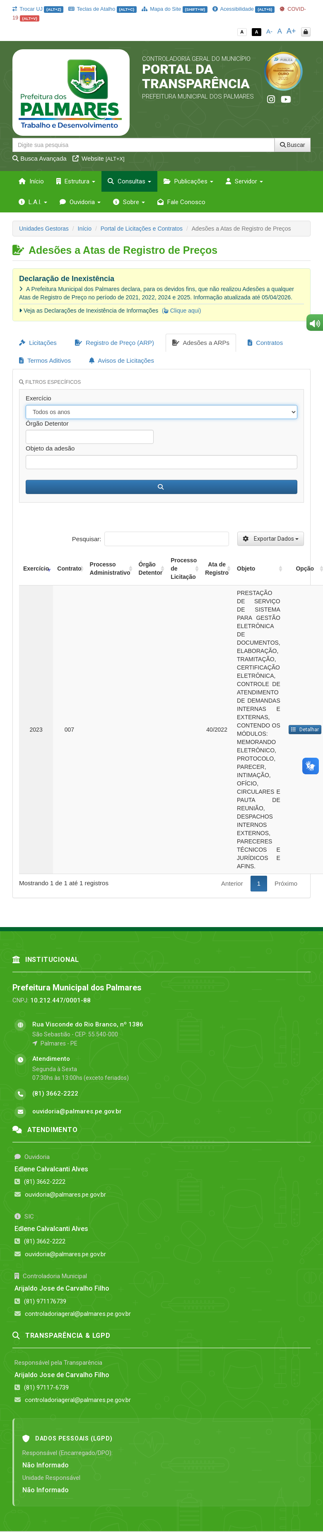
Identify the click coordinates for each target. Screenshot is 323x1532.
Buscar (292, 145)
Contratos (265, 342)
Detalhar (305, 729)
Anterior (232, 883)
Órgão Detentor (47, 423)
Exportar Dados (271, 538)
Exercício (38, 398)
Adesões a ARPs (200, 342)
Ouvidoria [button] (80, 202)
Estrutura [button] (75, 181)
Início (31, 181)
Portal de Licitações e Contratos (142, 228)
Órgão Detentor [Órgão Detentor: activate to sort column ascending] (151, 568)
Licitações (38, 342)
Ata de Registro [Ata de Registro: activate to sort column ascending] (217, 568)
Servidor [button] (244, 181)
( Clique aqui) (181, 310)
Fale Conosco (181, 202)
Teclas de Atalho (102, 9)
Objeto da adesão (50, 448)
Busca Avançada (39, 158)
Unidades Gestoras (44, 228)
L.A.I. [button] (33, 202)
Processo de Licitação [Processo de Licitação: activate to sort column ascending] (184, 568)
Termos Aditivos (45, 360)
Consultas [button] (129, 181)
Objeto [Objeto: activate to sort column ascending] (246, 568)
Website (98, 158)
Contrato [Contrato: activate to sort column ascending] (69, 568)
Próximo (286, 883)
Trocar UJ (37, 9)
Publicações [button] (188, 181)
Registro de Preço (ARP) (114, 342)
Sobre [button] (129, 202)
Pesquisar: (150, 539)
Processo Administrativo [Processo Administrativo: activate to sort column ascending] (110, 568)
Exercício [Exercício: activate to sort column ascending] (36, 568)
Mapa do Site (174, 9)
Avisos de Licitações (121, 360)
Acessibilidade (243, 9)
